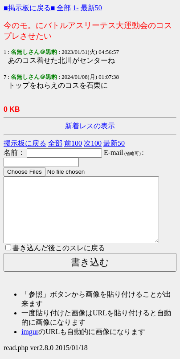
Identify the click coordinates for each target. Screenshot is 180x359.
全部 (64, 8)
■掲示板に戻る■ (29, 8)
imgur (29, 331)
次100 (93, 143)
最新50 (91, 8)
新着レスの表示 (90, 126)
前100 (73, 143)
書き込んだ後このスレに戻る (55, 248)
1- (75, 8)
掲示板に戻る (25, 143)
